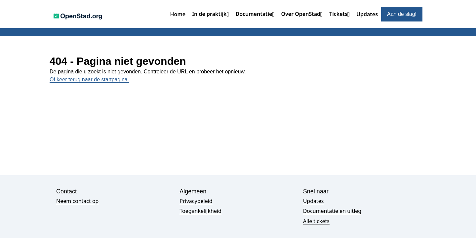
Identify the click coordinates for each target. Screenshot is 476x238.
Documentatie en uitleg (332, 211)
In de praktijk (209, 14)
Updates (367, 14)
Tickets (338, 14)
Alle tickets (316, 221)
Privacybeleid (195, 201)
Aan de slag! (401, 14)
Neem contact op (77, 201)
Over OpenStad (300, 14)
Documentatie (253, 14)
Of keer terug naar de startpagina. (89, 79)
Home (178, 14)
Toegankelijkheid (200, 211)
